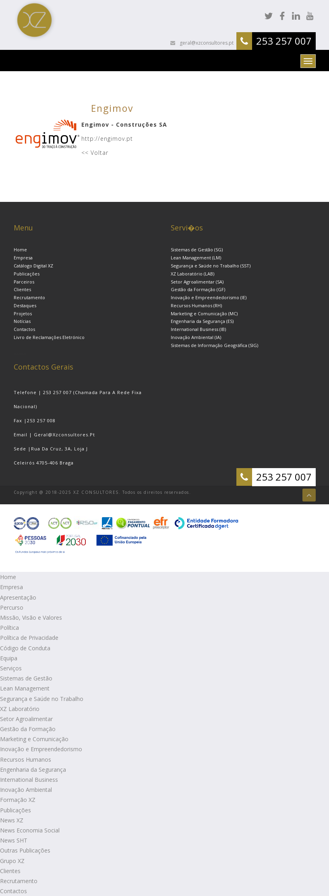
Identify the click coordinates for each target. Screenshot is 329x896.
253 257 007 (284, 40)
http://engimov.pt (107, 138)
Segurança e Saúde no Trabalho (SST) (210, 266)
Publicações (26, 274)
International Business (29, 779)
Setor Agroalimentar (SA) (197, 282)
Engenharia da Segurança (33, 769)
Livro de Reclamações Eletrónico (49, 337)
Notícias (22, 321)
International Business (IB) (198, 329)
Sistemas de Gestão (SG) (197, 250)
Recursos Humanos (25, 759)
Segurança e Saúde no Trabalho (41, 699)
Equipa (8, 658)
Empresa (23, 258)
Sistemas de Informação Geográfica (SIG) (214, 345)
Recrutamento (29, 297)
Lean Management (25, 688)
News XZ (11, 820)
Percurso (11, 607)
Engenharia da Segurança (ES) (202, 321)
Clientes (22, 289)
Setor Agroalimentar (26, 719)
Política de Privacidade (29, 637)
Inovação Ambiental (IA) (196, 337)
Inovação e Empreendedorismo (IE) (208, 297)
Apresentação (18, 597)
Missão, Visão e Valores (31, 617)
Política (9, 627)
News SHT (13, 840)
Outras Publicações (25, 850)
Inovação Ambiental (26, 789)
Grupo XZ (12, 861)
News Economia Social (30, 830)
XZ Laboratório (19, 709)
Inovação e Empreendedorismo (41, 749)
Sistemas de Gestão (26, 678)
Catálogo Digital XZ (33, 266)
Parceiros (24, 282)
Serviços (11, 668)
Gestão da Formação (28, 729)
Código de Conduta (25, 648)
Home (20, 250)
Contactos (24, 329)
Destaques (25, 305)
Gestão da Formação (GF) (198, 289)
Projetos (23, 313)
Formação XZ (17, 800)
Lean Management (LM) (196, 258)
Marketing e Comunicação (34, 739)
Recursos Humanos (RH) (196, 305)
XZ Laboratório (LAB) (192, 274)
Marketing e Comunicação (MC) (204, 313)
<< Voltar (94, 152)
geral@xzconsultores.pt (206, 42)
